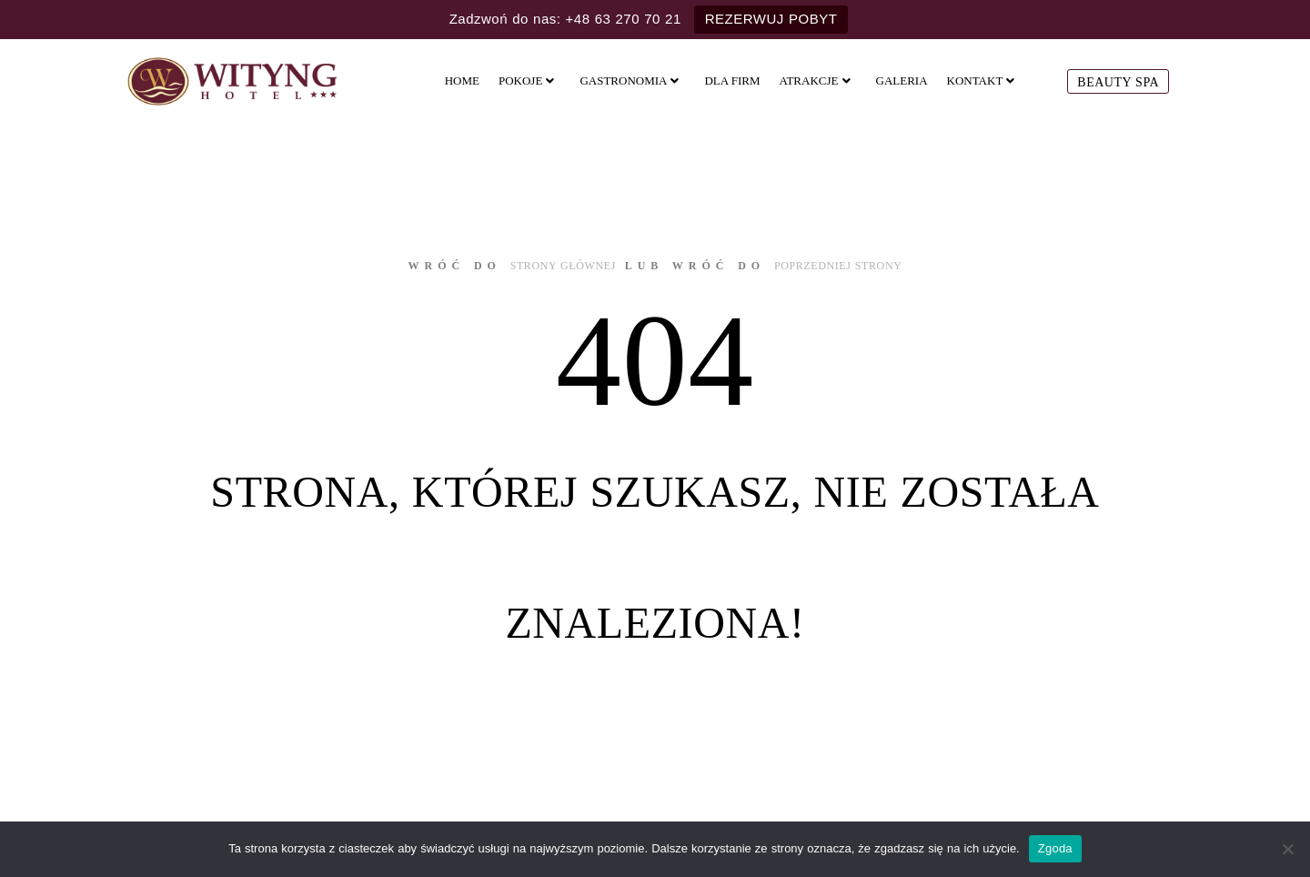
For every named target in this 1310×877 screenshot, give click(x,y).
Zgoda (1055, 848)
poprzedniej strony (838, 265)
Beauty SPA (1118, 82)
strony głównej (563, 265)
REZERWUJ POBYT (771, 18)
